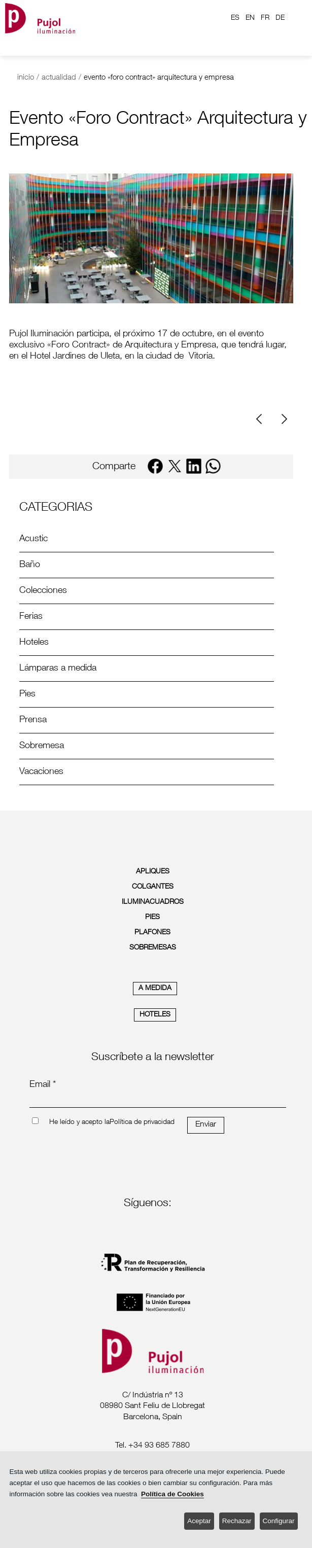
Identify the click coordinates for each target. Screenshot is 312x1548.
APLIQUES (152, 871)
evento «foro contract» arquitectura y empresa (159, 78)
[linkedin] (193, 466)
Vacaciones (41, 772)
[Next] (283, 419)
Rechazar (237, 1521)
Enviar (205, 1125)
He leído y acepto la (79, 1122)
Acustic (33, 539)
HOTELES (155, 1014)
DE (280, 18)
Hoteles (34, 642)
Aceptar (199, 1521)
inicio (25, 78)
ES (235, 18)
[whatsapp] (213, 466)
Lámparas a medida (57, 668)
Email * (42, 1084)
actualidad (59, 78)
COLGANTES (153, 887)
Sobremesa (41, 746)
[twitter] (174, 466)
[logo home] (40, 18)
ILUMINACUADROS (153, 902)
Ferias (31, 616)
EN (250, 18)
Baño (29, 565)
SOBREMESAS (152, 948)
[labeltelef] (153, 1446)
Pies (27, 694)
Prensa (33, 720)
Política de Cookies (172, 1494)
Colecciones (43, 590)
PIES (152, 917)
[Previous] (263, 419)
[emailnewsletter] (158, 1101)
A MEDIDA (154, 988)
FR (265, 18)
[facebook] (155, 466)
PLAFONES (152, 932)
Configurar (279, 1521)
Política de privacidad (142, 1122)
